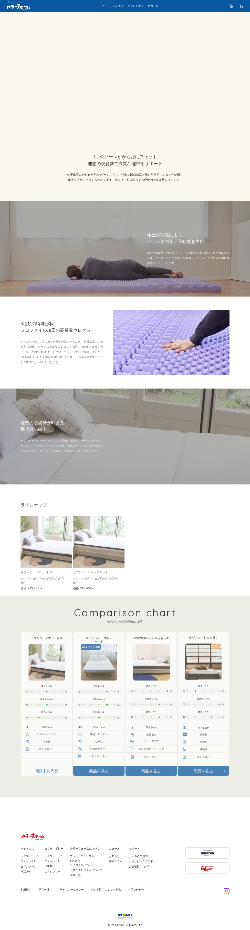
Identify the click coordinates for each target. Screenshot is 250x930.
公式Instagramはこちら (226, 891)
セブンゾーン (29, 866)
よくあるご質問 (138, 856)
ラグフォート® (29, 856)
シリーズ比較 (100, 20)
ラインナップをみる (34, 90)
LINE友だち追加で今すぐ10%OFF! (195, 891)
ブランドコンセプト (82, 856)
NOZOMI (26, 871)
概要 (57, 20)
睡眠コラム (115, 861)
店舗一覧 (75, 875)
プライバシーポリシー (70, 889)
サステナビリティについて (86, 870)
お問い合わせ (136, 889)
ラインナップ (80, 20)
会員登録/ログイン (140, 866)
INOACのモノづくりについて (82, 863)
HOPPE (48, 866)
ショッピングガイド (141, 861)
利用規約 (26, 889)
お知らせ (114, 856)
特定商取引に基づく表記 (106, 889)
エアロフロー (52, 871)
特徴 (66, 20)
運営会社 (44, 889)
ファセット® (28, 861)
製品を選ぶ (213, 20)
